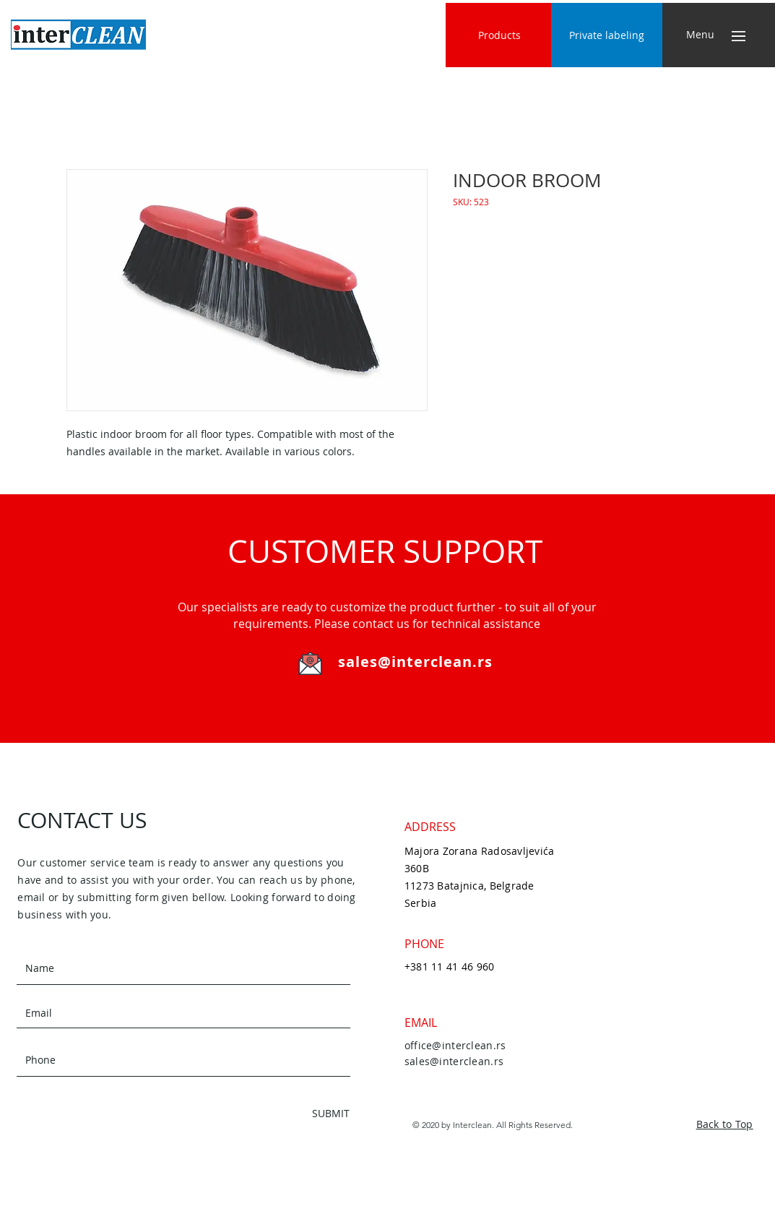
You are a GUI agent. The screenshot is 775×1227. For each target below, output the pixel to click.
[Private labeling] (606, 35)
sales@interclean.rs (415, 661)
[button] (700, 34)
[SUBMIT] (298, 1113)
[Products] (499, 35)
